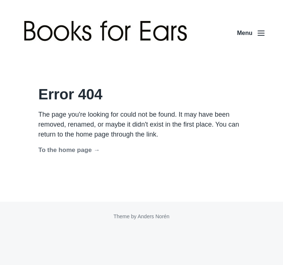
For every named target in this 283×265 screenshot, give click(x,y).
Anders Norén (153, 216)
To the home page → (69, 149)
